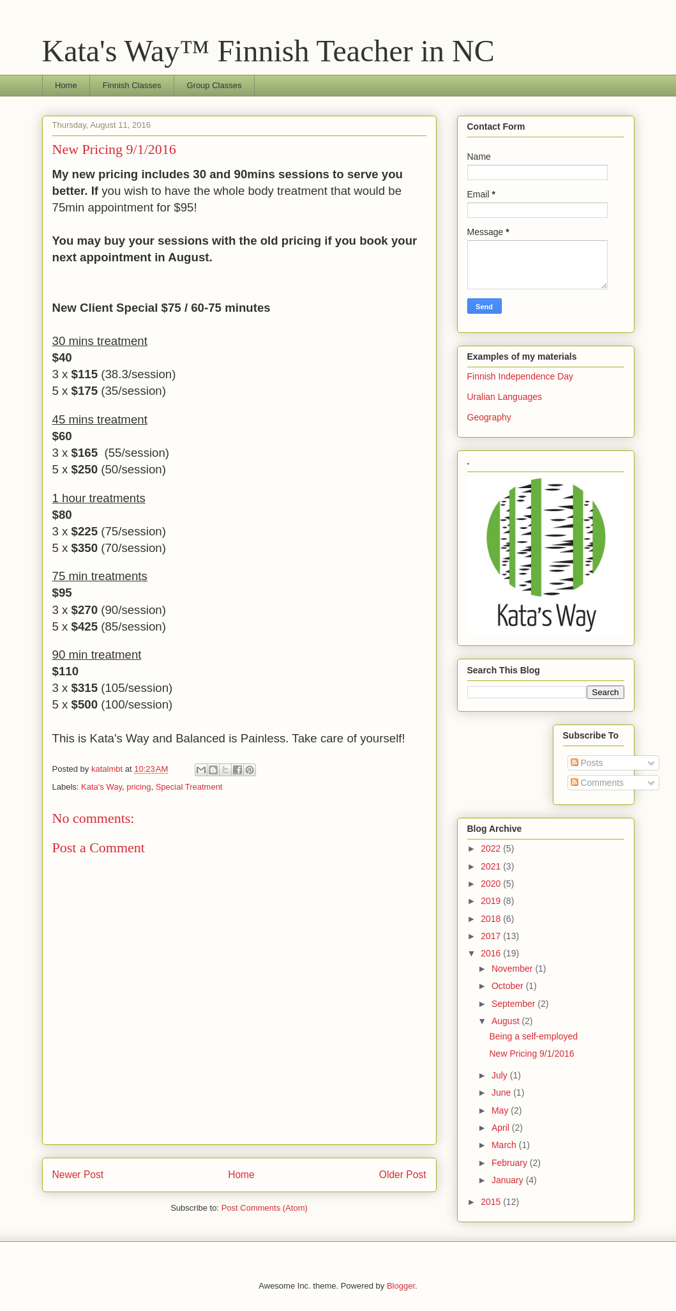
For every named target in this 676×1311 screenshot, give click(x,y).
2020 (492, 883)
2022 (492, 848)
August (507, 1021)
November (513, 968)
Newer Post (78, 1174)
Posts (587, 763)
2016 (492, 953)
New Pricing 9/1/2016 (531, 1053)
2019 (492, 901)
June (502, 1092)
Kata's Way (101, 787)
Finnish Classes (132, 85)
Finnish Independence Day (520, 376)
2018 (492, 919)
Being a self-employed (533, 1036)
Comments (597, 783)
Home (66, 85)
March (505, 1145)
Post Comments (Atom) (265, 1208)
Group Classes (213, 85)
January (509, 1180)
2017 (492, 936)
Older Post (402, 1174)
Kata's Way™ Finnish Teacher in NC (268, 51)
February (511, 1163)
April (502, 1128)
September (514, 1004)
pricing (138, 787)
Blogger (401, 1286)
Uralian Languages (505, 397)
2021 (492, 866)
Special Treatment (189, 787)
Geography (489, 417)
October (509, 986)
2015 (492, 1202)
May (501, 1110)
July (501, 1075)
